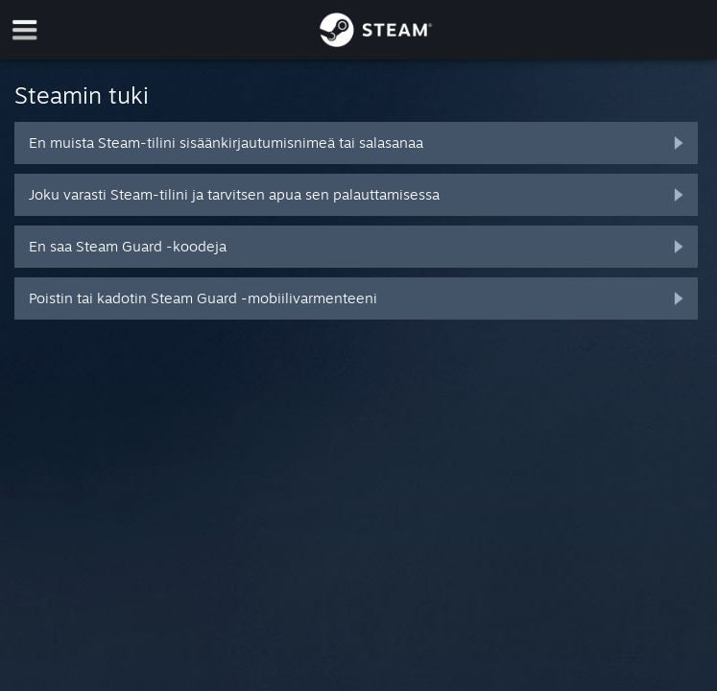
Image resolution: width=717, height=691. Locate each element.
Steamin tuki (81, 95)
